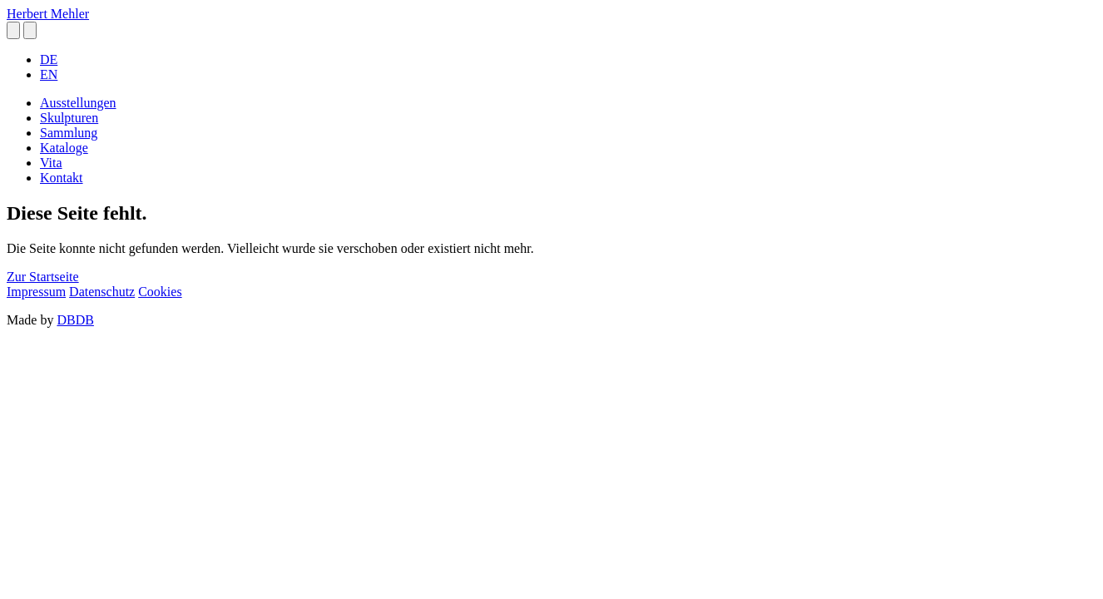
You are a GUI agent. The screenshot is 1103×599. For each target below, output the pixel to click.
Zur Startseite (43, 277)
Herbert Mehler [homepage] (48, 14)
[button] (13, 30)
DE (48, 59)
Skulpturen (69, 118)
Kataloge (64, 148)
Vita (51, 163)
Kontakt (61, 178)
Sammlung (68, 133)
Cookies (159, 292)
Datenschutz (102, 292)
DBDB (75, 320)
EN (48, 74)
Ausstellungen (78, 103)
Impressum (36, 292)
